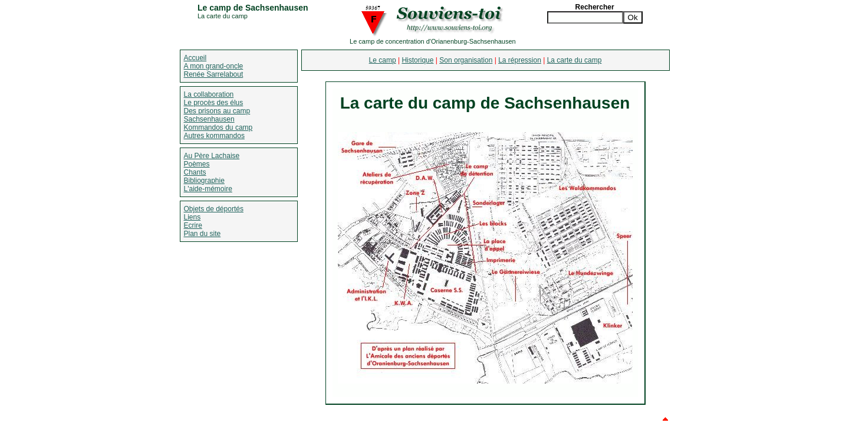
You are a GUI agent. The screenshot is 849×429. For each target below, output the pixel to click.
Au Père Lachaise (212, 156)
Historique (417, 60)
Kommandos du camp (218, 127)
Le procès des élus (213, 103)
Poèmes (197, 164)
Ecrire (193, 225)
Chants (195, 172)
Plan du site (202, 234)
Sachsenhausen (209, 119)
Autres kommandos (214, 136)
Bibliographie (204, 180)
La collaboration (209, 94)
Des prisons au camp (217, 111)
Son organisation (465, 60)
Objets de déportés (213, 209)
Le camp (382, 60)
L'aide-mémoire (208, 189)
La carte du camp (574, 60)
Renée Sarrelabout (213, 74)
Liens (192, 217)
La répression (519, 60)
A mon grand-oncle (213, 66)
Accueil (195, 58)
